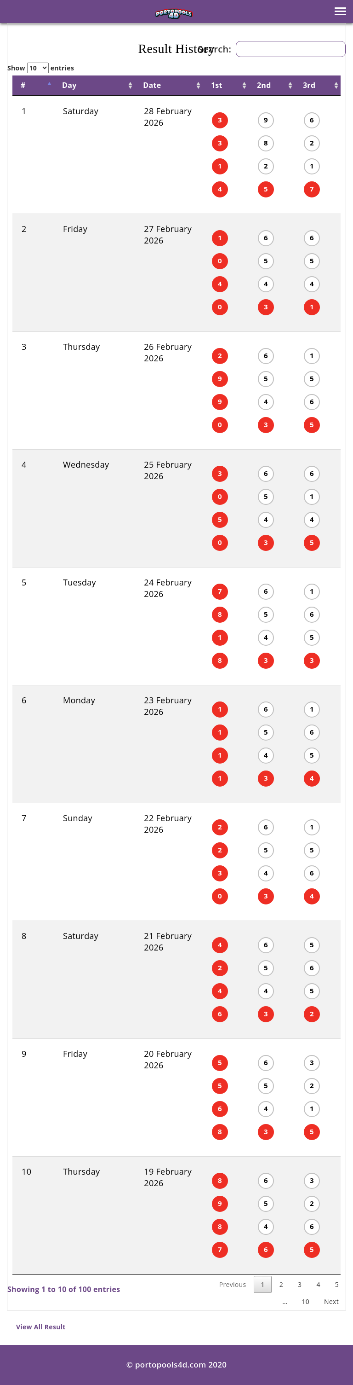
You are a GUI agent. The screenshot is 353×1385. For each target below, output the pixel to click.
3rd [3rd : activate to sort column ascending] (300, 85)
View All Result (41, 1326)
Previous (232, 1284)
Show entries (40, 68)
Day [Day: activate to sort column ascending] (61, 85)
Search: (272, 49)
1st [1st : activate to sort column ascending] (190, 85)
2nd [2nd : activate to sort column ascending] (246, 85)
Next (331, 1301)
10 (305, 1301)
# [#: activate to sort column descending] (23, 85)
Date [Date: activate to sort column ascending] (128, 85)
